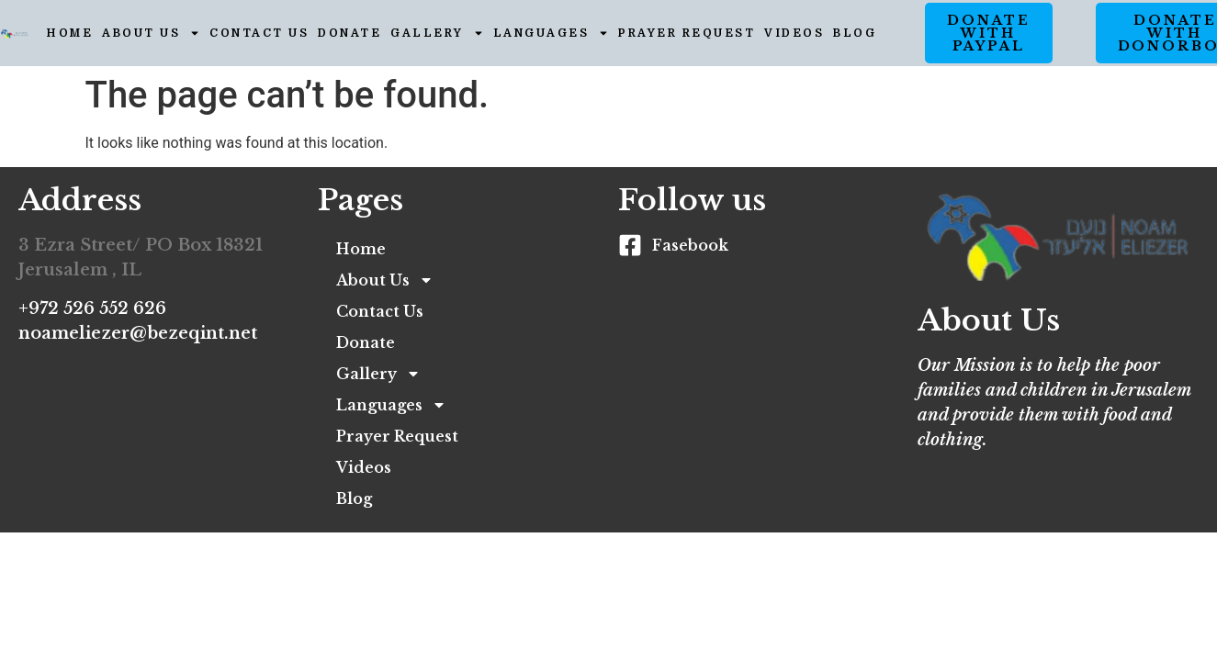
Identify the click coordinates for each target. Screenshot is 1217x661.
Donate (349, 33)
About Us (151, 33)
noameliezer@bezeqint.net (137, 333)
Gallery (437, 33)
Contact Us (259, 33)
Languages (551, 33)
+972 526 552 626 (92, 308)
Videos (794, 33)
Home (70, 33)
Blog (854, 33)
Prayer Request (686, 33)
